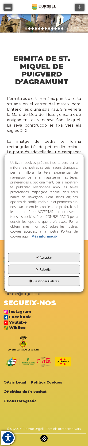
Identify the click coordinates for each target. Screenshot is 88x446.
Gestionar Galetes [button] (44, 281)
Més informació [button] (44, 236)
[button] (17, 382)
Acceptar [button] (44, 257)
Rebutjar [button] (44, 269)
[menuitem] (17, 382)
